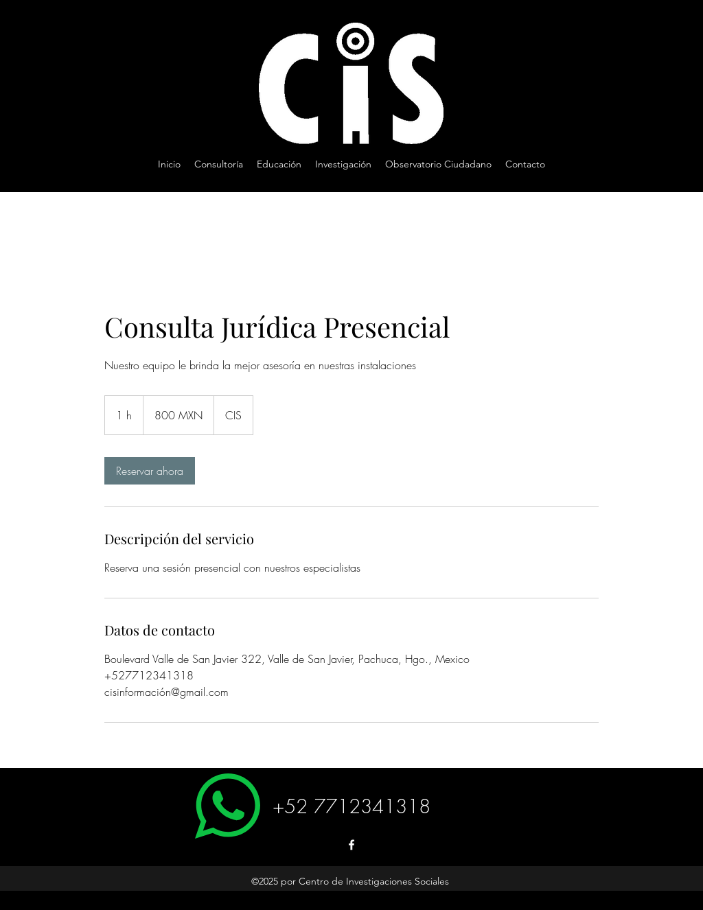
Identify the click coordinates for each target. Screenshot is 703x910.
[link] (149, 471)
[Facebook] (351, 845)
